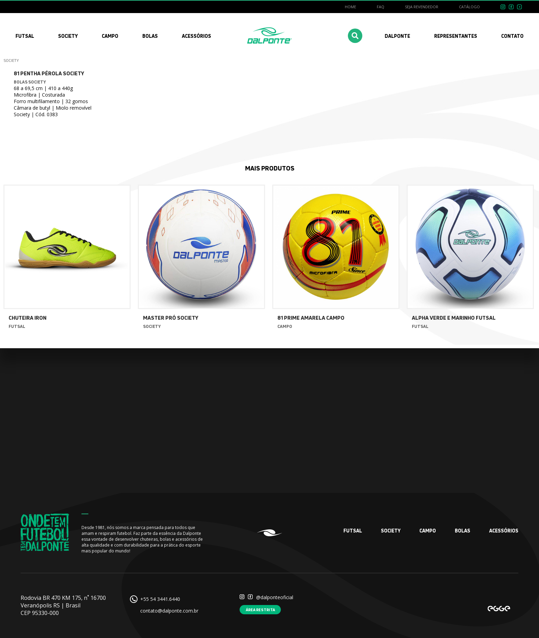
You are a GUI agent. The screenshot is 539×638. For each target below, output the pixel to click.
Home (350, 6)
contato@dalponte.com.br (169, 610)
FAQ (380, 6)
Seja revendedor (421, 6)
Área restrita (260, 609)
